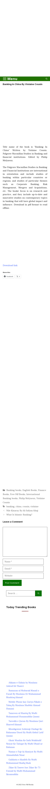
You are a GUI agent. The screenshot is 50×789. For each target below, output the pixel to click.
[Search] (38, 593)
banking (10, 506)
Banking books (13, 490)
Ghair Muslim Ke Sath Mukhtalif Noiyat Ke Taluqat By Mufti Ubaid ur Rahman (24, 744)
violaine (34, 506)
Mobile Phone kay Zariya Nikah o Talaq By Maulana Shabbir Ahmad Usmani (24, 705)
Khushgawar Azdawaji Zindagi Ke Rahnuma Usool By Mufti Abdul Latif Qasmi (24, 732)
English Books (29, 490)
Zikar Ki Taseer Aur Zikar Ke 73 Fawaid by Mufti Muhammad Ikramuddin (23, 771)
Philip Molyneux (27, 498)
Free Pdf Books (17, 494)
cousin (26, 506)
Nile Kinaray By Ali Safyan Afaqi (22, 510)
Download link (10, 265)
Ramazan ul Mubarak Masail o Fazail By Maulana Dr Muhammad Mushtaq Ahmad (23, 694)
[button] (46, 79)
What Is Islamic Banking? (19, 514)
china (18, 506)
